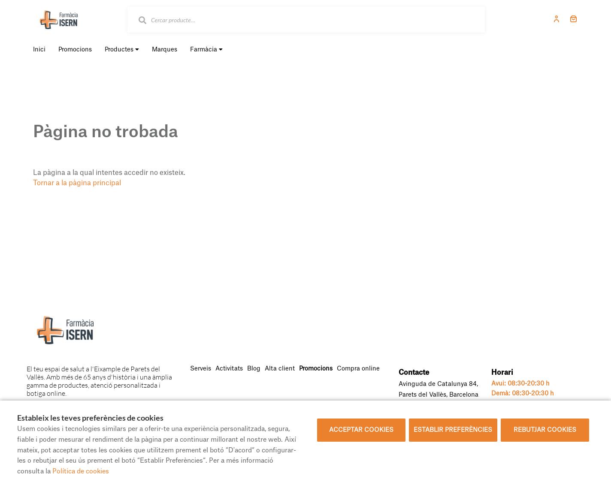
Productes (122, 49)
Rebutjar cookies (545, 430)
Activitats (229, 369)
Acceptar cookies (361, 430)
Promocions (316, 369)
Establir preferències (453, 430)
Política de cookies (80, 471)
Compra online (358, 369)
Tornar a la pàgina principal (77, 183)
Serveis (200, 369)
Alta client (280, 369)
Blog (253, 369)
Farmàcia (206, 49)
